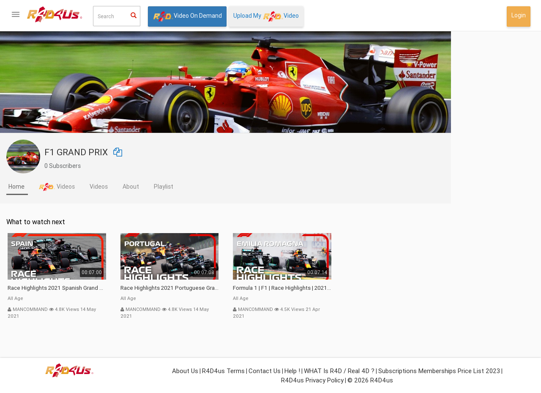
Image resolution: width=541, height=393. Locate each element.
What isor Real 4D (42, 290)
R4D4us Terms (223, 371)
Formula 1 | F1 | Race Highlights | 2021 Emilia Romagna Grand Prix (366, 287)
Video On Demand (187, 16)
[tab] (101, 187)
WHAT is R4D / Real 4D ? (339, 371)
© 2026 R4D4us (370, 380)
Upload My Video (266, 16)
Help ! (292, 371)
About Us (185, 371)
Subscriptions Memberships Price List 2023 (439, 371)
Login (518, 15)
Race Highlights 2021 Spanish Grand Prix (141, 287)
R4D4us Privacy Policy (312, 380)
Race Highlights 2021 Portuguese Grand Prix (254, 287)
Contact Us (265, 371)
